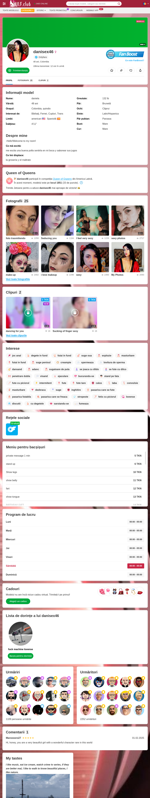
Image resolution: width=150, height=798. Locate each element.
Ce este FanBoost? (134, 60)
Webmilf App (93, 10)
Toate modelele (11, 10)
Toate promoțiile (58, 10)
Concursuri (76, 10)
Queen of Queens (62, 179)
